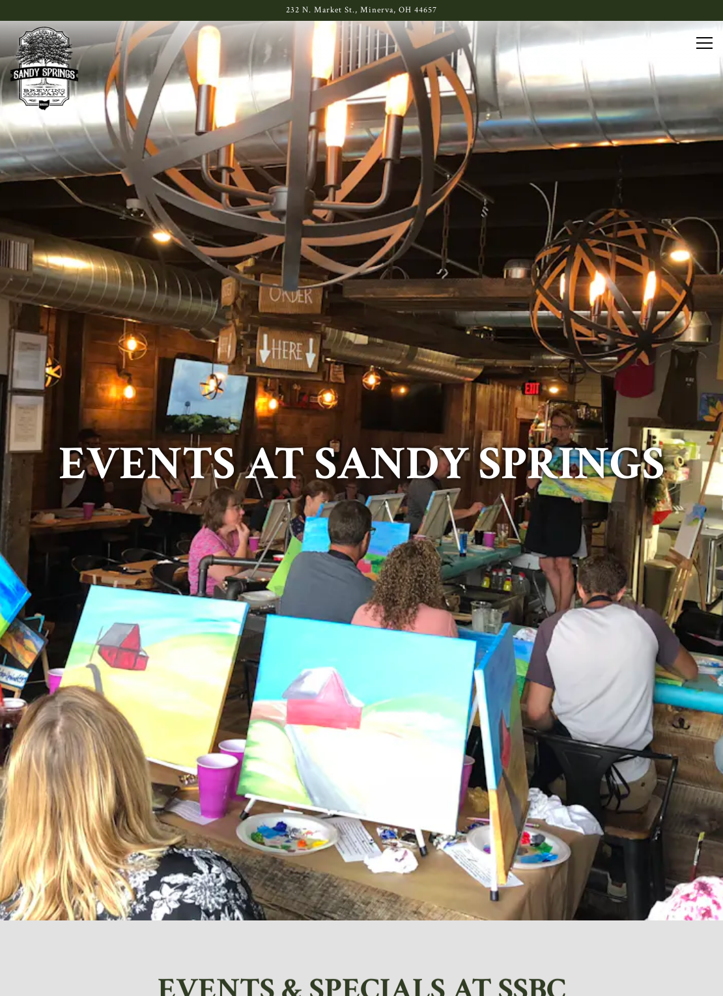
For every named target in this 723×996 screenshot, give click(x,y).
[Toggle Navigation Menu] (704, 43)
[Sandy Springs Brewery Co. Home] (44, 68)
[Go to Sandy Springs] (361, 10)
